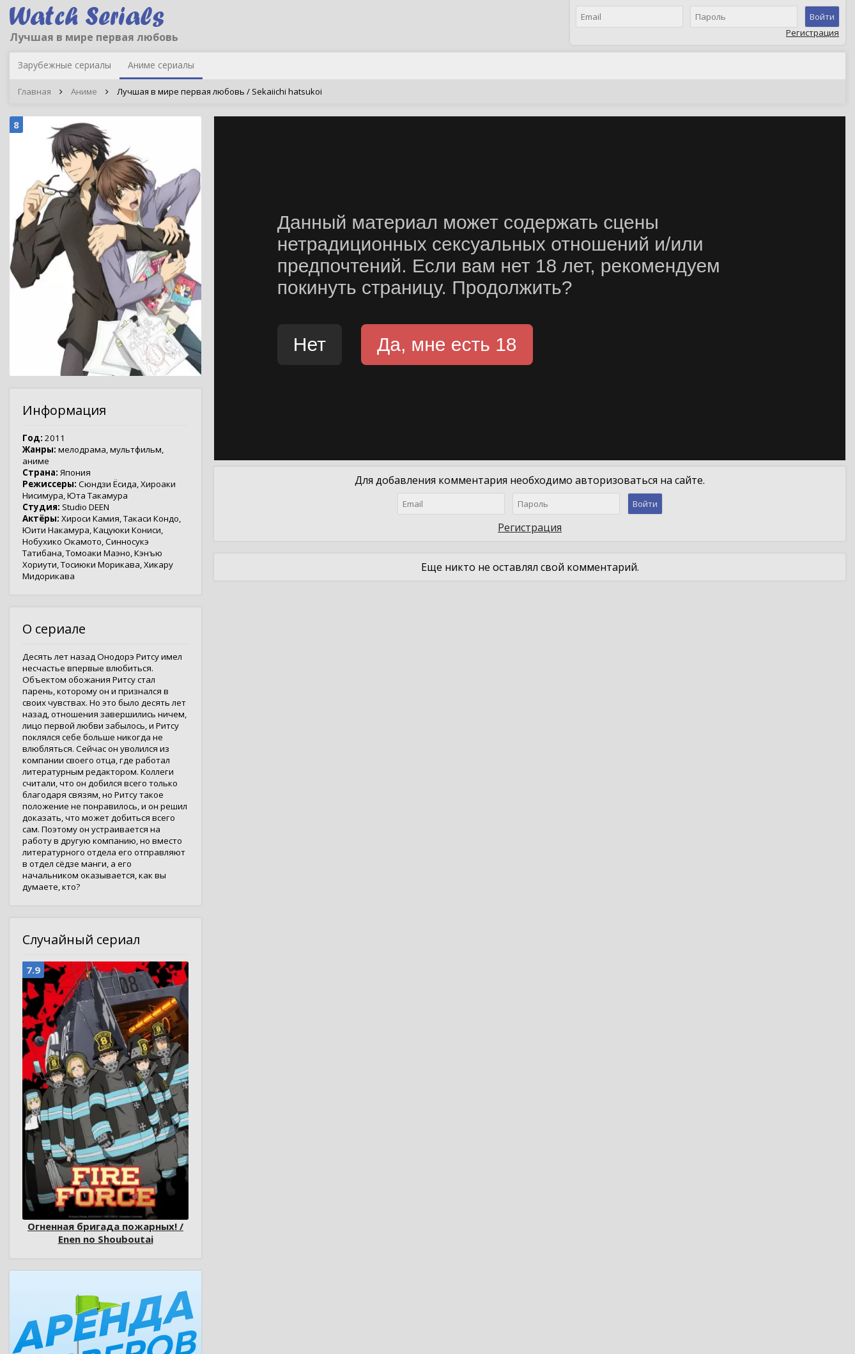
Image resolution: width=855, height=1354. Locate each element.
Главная (34, 91)
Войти (822, 16)
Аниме (84, 91)
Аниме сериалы (161, 65)
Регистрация (812, 32)
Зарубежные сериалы (64, 65)
